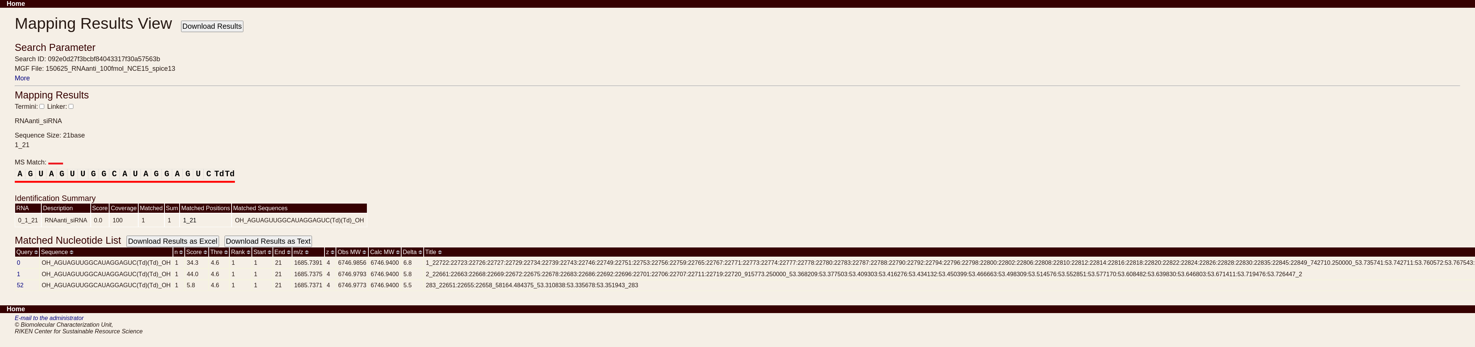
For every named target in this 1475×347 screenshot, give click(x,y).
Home (16, 3)
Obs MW (351, 252)
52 (20, 285)
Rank (240, 252)
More (22, 78)
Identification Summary (55, 198)
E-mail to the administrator (49, 318)
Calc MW (385, 252)
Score (196, 252)
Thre (219, 252)
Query (27, 252)
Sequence (57, 252)
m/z (301, 252)
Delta (412, 252)
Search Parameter (55, 47)
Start (262, 252)
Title (433, 252)
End (282, 252)
